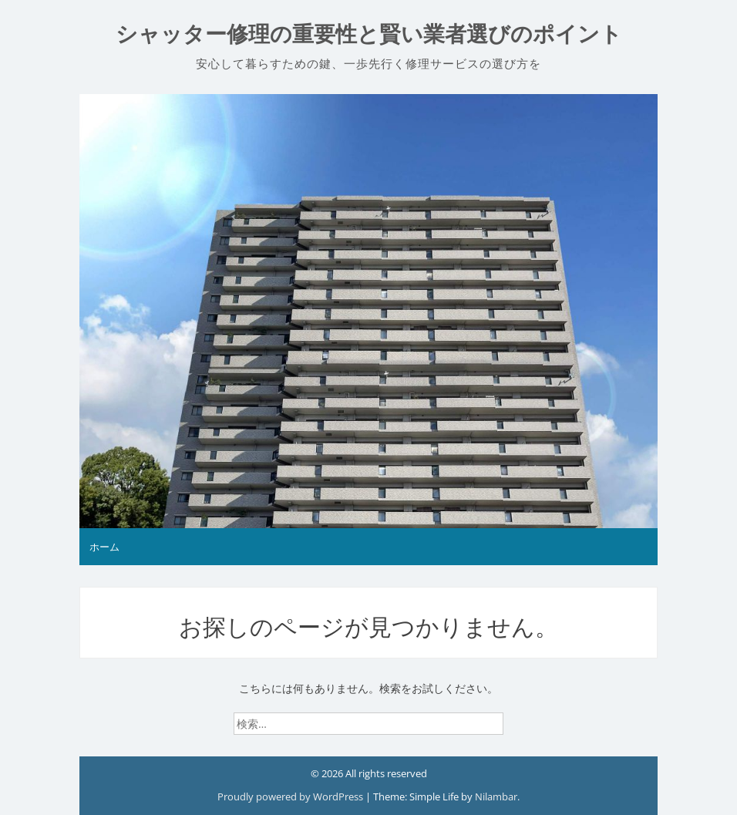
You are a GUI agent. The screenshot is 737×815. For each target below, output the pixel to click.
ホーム (104, 547)
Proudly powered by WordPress (291, 796)
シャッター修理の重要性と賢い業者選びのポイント (369, 34)
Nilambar (496, 796)
